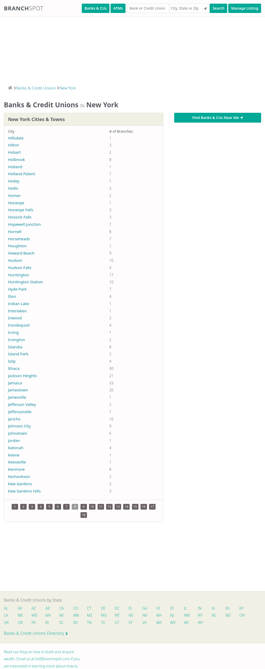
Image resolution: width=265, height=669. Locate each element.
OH (244, 615)
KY (244, 608)
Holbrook (16, 159)
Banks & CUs (96, 8)
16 (143, 506)
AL (6, 608)
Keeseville (17, 461)
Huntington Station (25, 281)
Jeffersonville (20, 411)
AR (48, 608)
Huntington (18, 274)
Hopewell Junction (24, 224)
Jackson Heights (22, 375)
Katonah (15, 447)
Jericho (14, 418)
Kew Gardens (20, 483)
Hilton (13, 144)
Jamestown (18, 389)
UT (118, 622)
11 (100, 506)
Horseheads (19, 238)
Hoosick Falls (20, 217)
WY (202, 622)
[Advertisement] (132, 49)
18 (83, 515)
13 (118, 506)
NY (202, 615)
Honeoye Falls (20, 209)
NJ (174, 615)
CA (62, 608)
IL (187, 608)
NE (132, 615)
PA (34, 622)
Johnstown (17, 433)
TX (104, 622)
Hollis (13, 188)
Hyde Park (17, 289)
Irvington (16, 339)
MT (118, 615)
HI (160, 608)
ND (230, 615)
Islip (12, 361)
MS (90, 615)
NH (160, 615)
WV (174, 622)
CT (90, 608)
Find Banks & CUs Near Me (217, 117)
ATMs (118, 8)
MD (34, 615)
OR (20, 622)
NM (188, 615)
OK (6, 622)
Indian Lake (18, 303)
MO (104, 615)
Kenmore (16, 469)
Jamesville (17, 397)
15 (135, 506)
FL (132, 608)
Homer (14, 195)
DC (118, 608)
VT (132, 622)
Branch (23, 8)
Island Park (18, 353)
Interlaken (17, 310)
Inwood (15, 317)
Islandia (15, 346)
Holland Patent (21, 173)
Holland (15, 166)
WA (160, 622)
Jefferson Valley (22, 404)
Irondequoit (19, 325)
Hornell (14, 231)
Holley (13, 181)
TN (90, 622)
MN (76, 615)
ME (20, 615)
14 (126, 506)
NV (146, 615)
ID (174, 608)
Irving (13, 332)
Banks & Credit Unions (36, 87)
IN (202, 608)
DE (104, 608)
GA (146, 608)
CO (76, 608)
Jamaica (15, 382)
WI (188, 622)
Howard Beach (21, 253)
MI (62, 615)
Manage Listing (244, 8)
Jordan (14, 440)
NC (216, 615)
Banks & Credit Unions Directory (36, 634)
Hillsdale (16, 137)
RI (47, 622)
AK (20, 608)
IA (216, 608)
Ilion (12, 296)
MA (48, 615)
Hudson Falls (19, 267)
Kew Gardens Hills (24, 491)
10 (92, 506)
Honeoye (16, 202)
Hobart (14, 152)
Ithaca (13, 368)
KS (230, 608)
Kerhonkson (19, 476)
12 (109, 506)
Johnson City (19, 425)
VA (146, 622)
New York (68, 87)
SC (62, 622)
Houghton (17, 245)
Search (218, 8)
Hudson (15, 260)
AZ (34, 608)
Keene (13, 454)
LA (6, 615)
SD (76, 622)
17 (152, 506)
